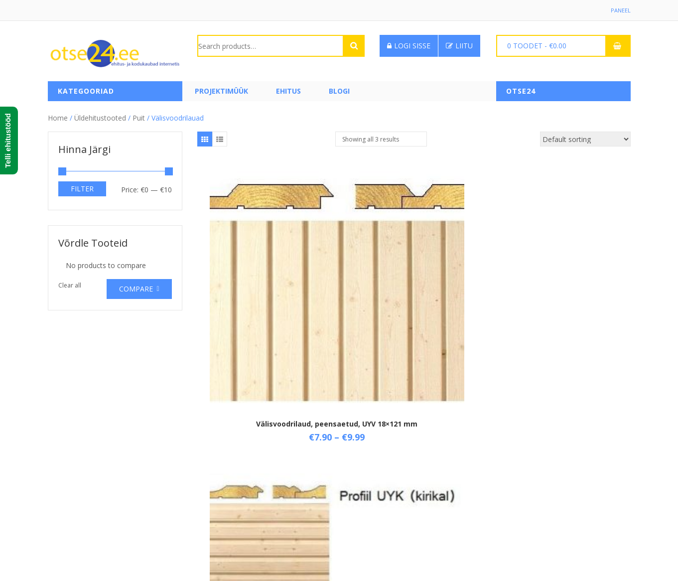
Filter (82, 185)
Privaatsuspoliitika (226, 500)
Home (58, 114)
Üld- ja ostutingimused (233, 449)
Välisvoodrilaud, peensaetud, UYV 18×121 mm (269, 298)
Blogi (339, 91)
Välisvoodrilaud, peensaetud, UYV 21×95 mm (558, 298)
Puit (139, 114)
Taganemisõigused (228, 483)
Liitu (459, 45)
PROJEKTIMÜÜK (221, 91)
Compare (136, 285)
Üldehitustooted (100, 114)
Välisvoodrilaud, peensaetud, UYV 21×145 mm (413, 306)
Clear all (69, 282)
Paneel (620, 10)
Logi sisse (408, 45)
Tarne (206, 466)
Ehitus (288, 91)
